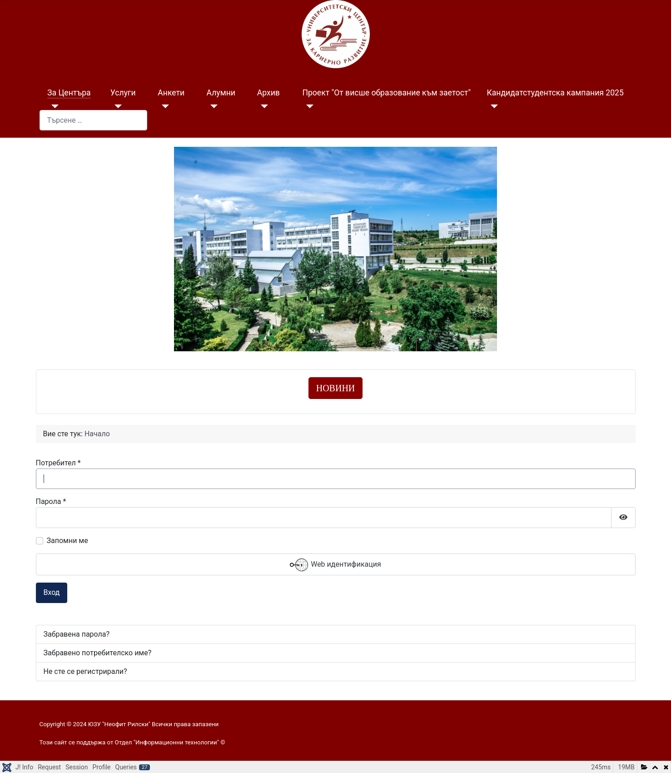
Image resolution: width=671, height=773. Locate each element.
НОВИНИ (335, 388)
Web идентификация (335, 565)
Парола (51, 501)
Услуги (123, 92)
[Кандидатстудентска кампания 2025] (492, 106)
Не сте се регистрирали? (85, 671)
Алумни (221, 92)
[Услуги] (116, 106)
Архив (268, 92)
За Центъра (69, 92)
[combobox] (93, 120)
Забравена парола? (77, 634)
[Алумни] (212, 106)
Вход (52, 592)
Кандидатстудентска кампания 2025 (555, 92)
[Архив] (262, 106)
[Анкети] (163, 106)
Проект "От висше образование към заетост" (386, 92)
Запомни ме (67, 540)
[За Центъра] (53, 106)
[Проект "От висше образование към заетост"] (307, 106)
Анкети (171, 92)
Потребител (58, 463)
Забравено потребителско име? (98, 652)
